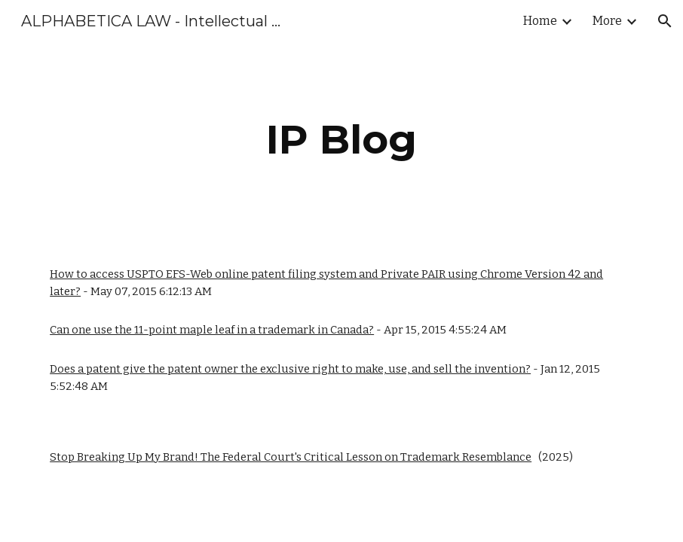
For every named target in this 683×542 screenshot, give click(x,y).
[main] (341, 139)
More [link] (607, 21)
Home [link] (540, 21)
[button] (665, 21)
